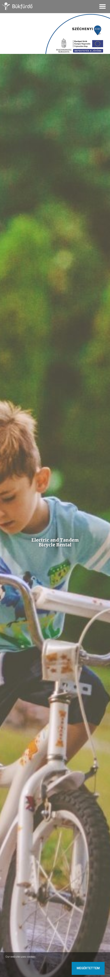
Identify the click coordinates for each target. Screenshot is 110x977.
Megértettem (88, 968)
